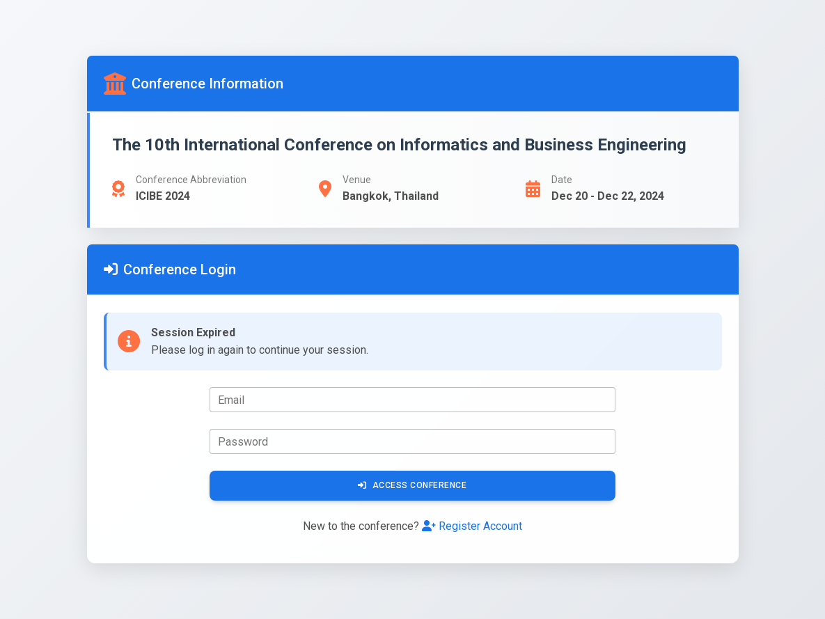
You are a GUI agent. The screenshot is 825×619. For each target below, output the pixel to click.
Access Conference (412, 485)
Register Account (472, 526)
